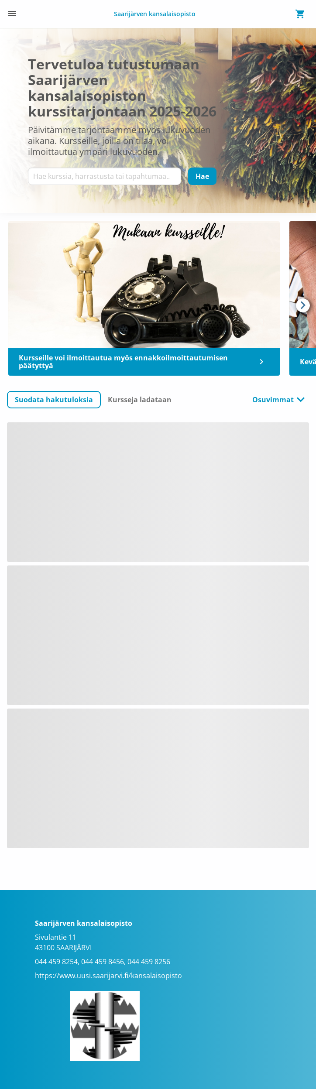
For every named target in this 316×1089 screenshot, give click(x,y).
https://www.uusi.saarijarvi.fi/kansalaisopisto (108, 975)
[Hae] (202, 176)
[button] (54, 399)
